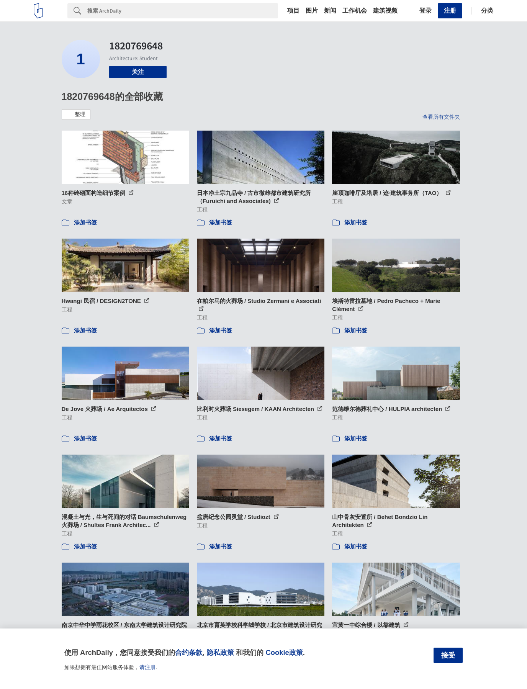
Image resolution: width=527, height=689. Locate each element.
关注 (138, 72)
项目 (293, 11)
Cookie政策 (284, 652)
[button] (76, 114)
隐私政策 (220, 652)
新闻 (330, 11)
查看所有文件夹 (441, 116)
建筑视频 (385, 11)
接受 (448, 655)
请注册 (147, 667)
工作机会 (354, 11)
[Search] (182, 10)
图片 (312, 11)
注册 (450, 10)
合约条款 (189, 652)
